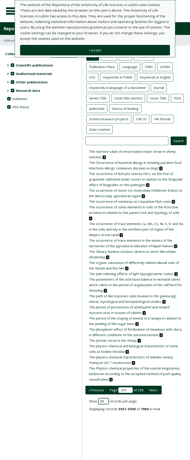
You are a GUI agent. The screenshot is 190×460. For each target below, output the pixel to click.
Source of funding (125, 108)
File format (162, 118)
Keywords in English (155, 76)
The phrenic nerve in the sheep (113, 340)
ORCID (141, 118)
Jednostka (96, 108)
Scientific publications (34, 65)
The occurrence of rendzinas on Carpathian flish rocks (130, 201)
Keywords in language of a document (117, 87)
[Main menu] (11, 11)
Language (129, 66)
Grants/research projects (108, 118)
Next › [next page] (154, 390)
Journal (159, 87)
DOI (92, 76)
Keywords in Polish (117, 76)
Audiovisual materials (34, 73)
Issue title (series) (128, 97)
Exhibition (19, 98)
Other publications (32, 82)
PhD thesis (20, 107)
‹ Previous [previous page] (96, 390)
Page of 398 (126, 390)
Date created (99, 129)
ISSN (177, 97)
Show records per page (113, 401)
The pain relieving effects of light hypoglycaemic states (131, 273)
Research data (28, 90)
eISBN (165, 66)
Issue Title (158, 97)
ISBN (149, 66)
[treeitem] (40, 65)
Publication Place (102, 66)
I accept (95, 50)
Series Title (98, 97)
